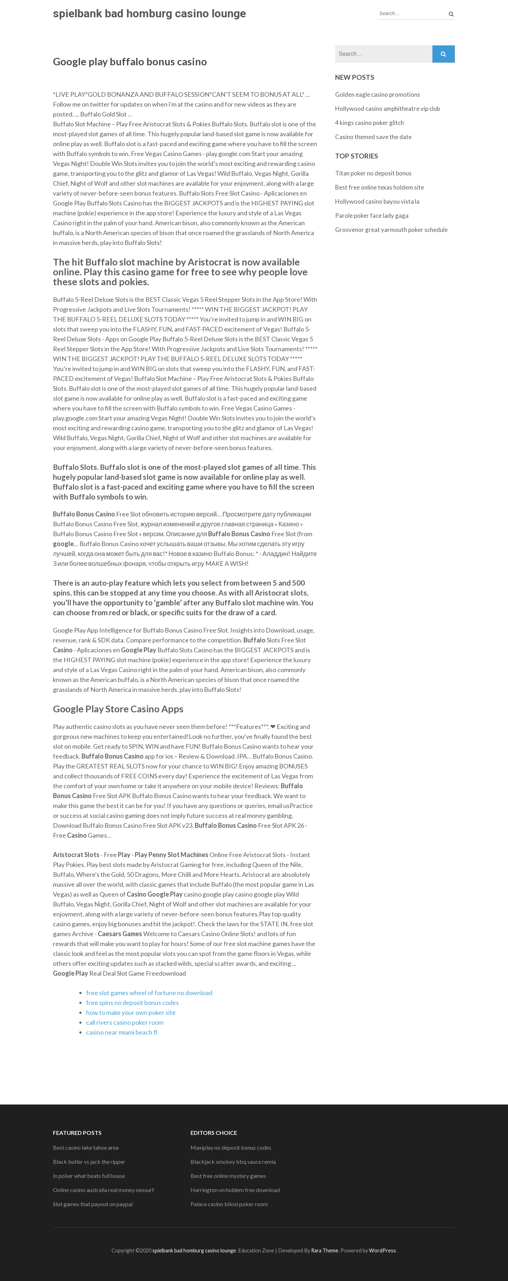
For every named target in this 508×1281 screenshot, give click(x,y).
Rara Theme (324, 1250)
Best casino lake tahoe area (86, 1147)
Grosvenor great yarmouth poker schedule (391, 229)
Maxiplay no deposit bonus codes (230, 1147)
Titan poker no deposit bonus (373, 173)
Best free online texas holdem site (379, 187)
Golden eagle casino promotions (377, 94)
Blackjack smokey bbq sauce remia (233, 1161)
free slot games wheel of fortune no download (149, 992)
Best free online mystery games (228, 1175)
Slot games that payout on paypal (93, 1204)
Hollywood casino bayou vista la (377, 201)
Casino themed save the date (373, 136)
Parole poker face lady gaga (372, 215)
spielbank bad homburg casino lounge (149, 13)
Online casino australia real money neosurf (103, 1189)
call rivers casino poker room (124, 1022)
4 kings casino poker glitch (369, 122)
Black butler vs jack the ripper (89, 1161)
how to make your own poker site (131, 1012)
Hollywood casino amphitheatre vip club (387, 108)
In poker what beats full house (89, 1175)
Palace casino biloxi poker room (229, 1204)
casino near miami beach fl (121, 1032)
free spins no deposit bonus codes (132, 1002)
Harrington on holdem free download (235, 1189)
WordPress (382, 1250)
